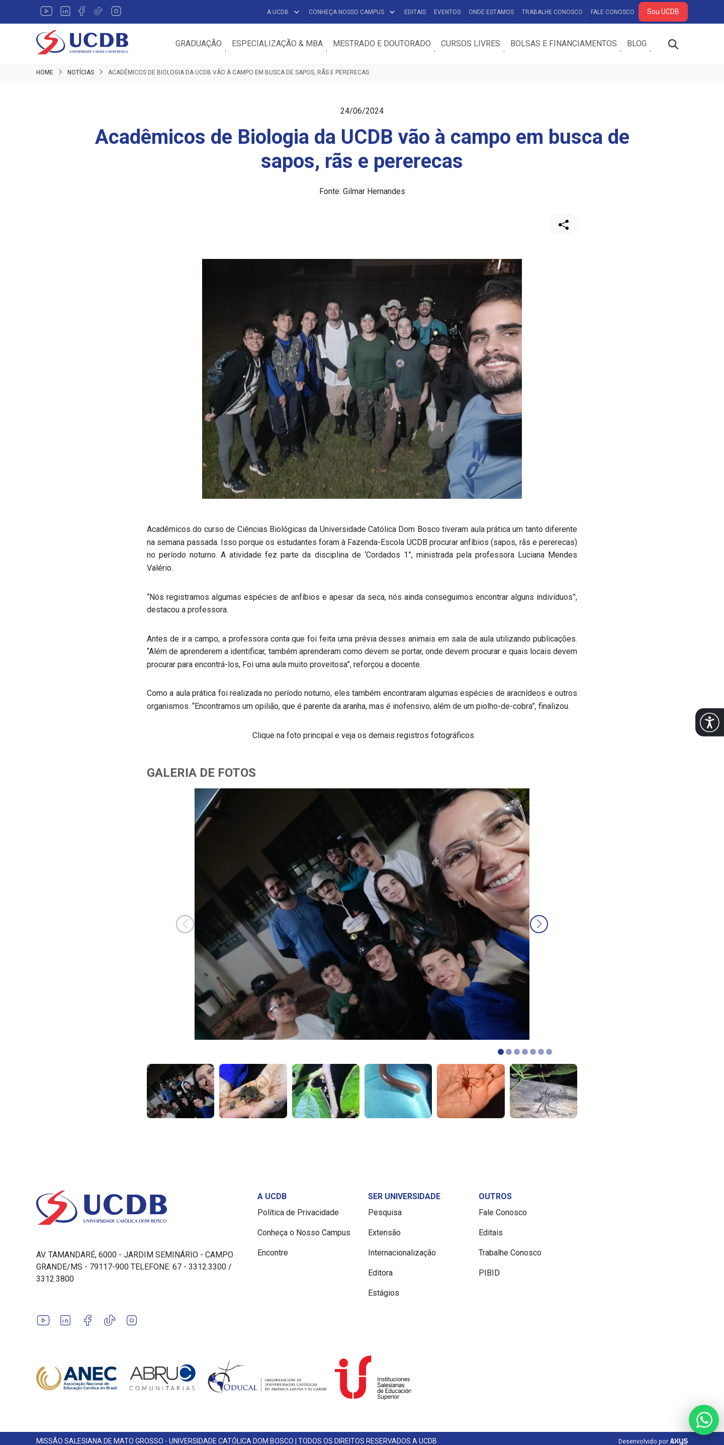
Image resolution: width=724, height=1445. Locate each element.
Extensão (384, 1233)
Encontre (272, 1253)
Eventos (447, 12)
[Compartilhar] (563, 225)
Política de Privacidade (298, 1213)
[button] (709, 722)
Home (44, 73)
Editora (380, 1273)
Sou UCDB (663, 12)
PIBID (489, 1273)
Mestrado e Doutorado (382, 44)
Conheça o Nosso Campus (303, 1233)
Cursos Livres (470, 44)
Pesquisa (385, 1213)
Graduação (198, 44)
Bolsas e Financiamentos (563, 44)
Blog (637, 44)
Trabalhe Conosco (552, 12)
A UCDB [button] (284, 12)
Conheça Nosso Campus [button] (352, 12)
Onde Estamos (491, 12)
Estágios (383, 1293)
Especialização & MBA (277, 44)
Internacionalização (402, 1253)
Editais (415, 12)
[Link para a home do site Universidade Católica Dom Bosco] (140, 1208)
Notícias (80, 73)
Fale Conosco (613, 12)
